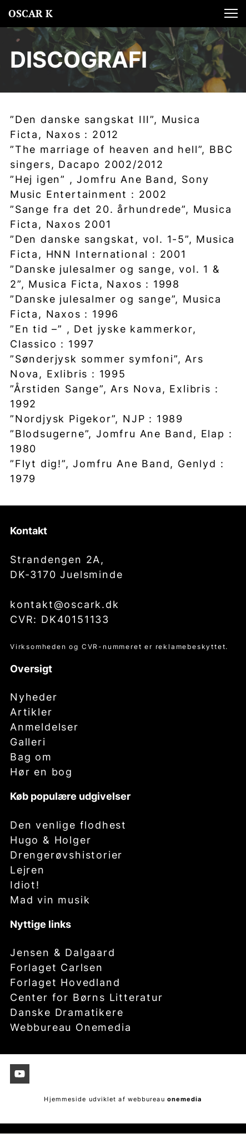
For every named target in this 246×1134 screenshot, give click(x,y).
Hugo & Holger (50, 840)
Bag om (31, 757)
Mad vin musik (50, 900)
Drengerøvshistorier (66, 855)
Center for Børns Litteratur (86, 997)
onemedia (184, 1099)
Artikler (31, 712)
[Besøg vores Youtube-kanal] (19, 1074)
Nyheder (34, 697)
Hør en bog (41, 772)
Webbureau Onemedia (70, 1027)
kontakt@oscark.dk (64, 604)
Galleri (28, 742)
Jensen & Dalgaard (63, 952)
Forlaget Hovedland (65, 982)
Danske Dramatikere (66, 1012)
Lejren (27, 870)
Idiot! (25, 885)
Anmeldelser (44, 727)
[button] (231, 13)
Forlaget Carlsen (56, 967)
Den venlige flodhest (68, 825)
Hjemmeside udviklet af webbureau (104, 1099)
